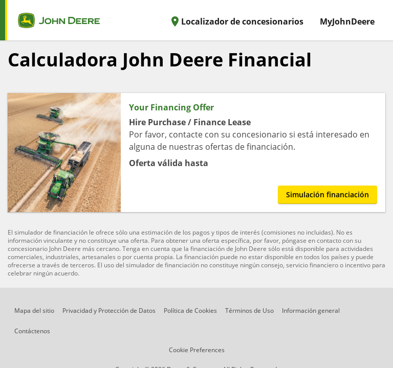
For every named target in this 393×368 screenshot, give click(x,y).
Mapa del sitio (34, 310)
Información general (311, 310)
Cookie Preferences (197, 350)
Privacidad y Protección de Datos (109, 310)
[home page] (50, 20)
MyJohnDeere (347, 21)
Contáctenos (32, 331)
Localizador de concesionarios (236, 21)
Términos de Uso (249, 310)
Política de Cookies (190, 310)
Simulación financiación (327, 194)
